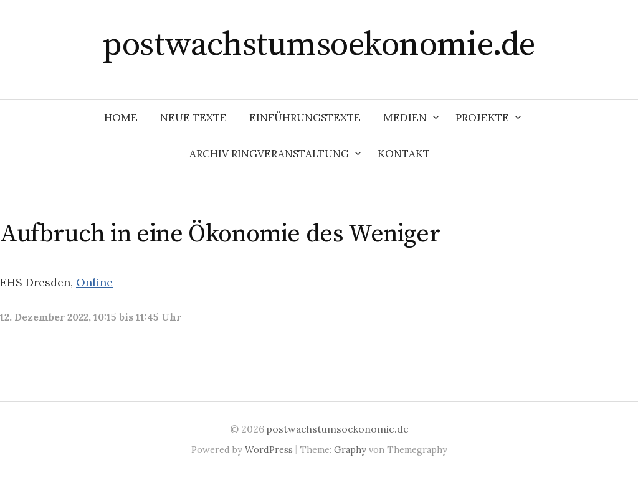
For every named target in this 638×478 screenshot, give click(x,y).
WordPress (269, 450)
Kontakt (404, 154)
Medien (405, 117)
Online (94, 282)
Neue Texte (193, 117)
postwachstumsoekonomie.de (319, 45)
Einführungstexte (305, 117)
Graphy (350, 450)
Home (121, 117)
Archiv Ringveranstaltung (269, 154)
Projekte (482, 117)
